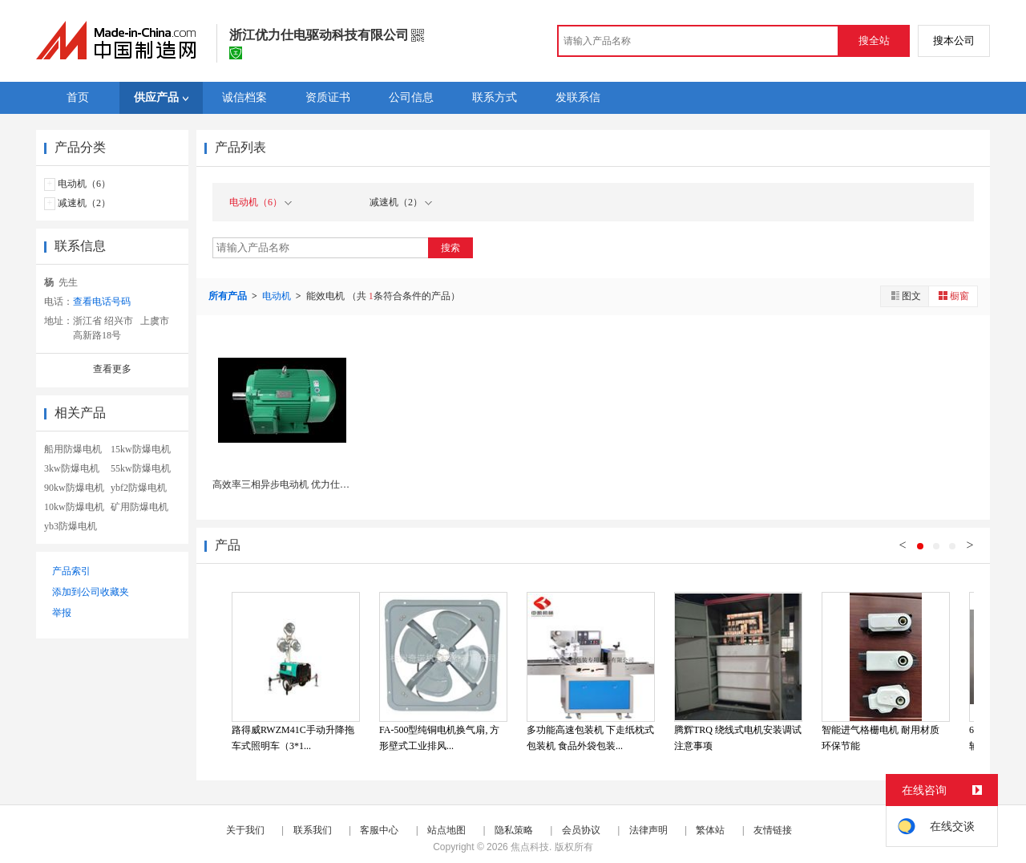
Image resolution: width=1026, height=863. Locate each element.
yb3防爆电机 (70, 526)
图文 (905, 296)
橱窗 (953, 296)
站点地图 (446, 830)
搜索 (450, 247)
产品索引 (71, 571)
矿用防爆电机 (139, 507)
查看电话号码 (102, 301)
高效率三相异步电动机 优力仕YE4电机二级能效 (313, 484)
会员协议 (581, 830)
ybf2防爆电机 (139, 487)
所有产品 (228, 296)
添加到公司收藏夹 (90, 592)
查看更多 (112, 369)
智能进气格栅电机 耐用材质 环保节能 (880, 738)
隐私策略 (514, 830)
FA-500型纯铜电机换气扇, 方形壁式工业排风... (439, 738)
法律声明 (648, 830)
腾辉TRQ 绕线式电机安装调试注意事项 (738, 738)
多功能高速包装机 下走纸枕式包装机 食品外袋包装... (590, 738)
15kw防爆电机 (141, 449)
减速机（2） (84, 203)
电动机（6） (84, 183)
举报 (61, 612)
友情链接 (772, 830)
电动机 (277, 296)
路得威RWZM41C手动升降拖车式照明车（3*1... (293, 738)
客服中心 (379, 830)
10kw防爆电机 (74, 507)
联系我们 (312, 830)
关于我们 (245, 830)
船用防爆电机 (73, 449)
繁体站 (710, 830)
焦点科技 (530, 847)
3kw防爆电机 (71, 468)
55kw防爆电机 (141, 468)
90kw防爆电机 (74, 487)
